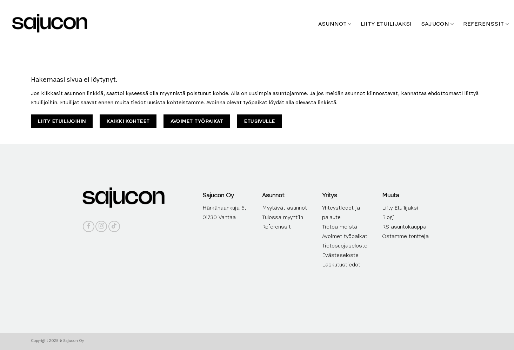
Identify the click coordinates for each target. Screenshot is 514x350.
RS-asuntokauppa (404, 226)
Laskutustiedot (341, 264)
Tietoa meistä (339, 226)
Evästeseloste (340, 255)
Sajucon (437, 23)
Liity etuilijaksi (386, 23)
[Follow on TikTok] (114, 226)
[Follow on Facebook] (88, 226)
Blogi (388, 217)
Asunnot (335, 23)
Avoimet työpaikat (344, 236)
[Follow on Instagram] (101, 226)
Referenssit (486, 23)
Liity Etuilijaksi (400, 207)
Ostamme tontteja (405, 236)
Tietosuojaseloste (344, 245)
